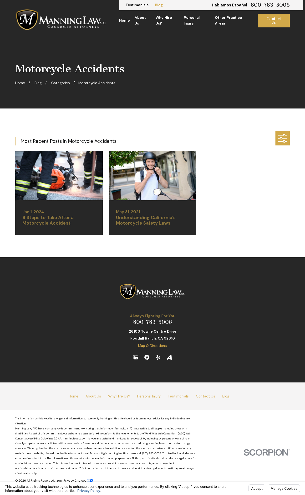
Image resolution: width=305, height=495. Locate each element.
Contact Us (273, 20)
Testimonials (137, 5)
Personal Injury (149, 396)
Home (73, 396)
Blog (159, 5)
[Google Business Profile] (135, 357)
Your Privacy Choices (75, 481)
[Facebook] (146, 357)
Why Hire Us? (119, 396)
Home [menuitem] (124, 20)
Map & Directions (152, 345)
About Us (93, 396)
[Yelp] (158, 357)
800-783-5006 (270, 5)
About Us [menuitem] (140, 20)
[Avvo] (169, 357)
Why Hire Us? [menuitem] (164, 20)
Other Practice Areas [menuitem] (228, 20)
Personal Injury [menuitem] (192, 20)
